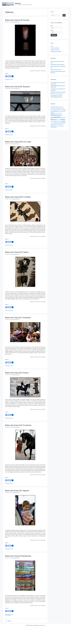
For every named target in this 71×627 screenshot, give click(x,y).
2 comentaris (8, 615)
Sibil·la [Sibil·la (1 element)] (51, 124)
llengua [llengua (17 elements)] (57, 117)
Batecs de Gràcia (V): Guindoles (18, 317)
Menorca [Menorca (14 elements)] (53, 119)
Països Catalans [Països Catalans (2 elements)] (59, 121)
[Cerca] (64, 15)
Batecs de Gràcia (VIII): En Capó (18, 142)
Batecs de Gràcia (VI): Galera (16, 252)
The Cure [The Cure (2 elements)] (57, 124)
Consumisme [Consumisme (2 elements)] (58, 108)
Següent (10, 620)
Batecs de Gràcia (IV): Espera (17, 372)
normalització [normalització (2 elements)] (54, 121)
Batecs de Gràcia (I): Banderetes (18, 556)
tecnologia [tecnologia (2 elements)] (54, 124)
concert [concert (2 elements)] (52, 108)
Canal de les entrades (55, 47)
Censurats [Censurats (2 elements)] (59, 106)
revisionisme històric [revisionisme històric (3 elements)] (57, 122)
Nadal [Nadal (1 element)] (51, 121)
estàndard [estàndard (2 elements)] (63, 111)
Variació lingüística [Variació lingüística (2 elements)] (61, 125)
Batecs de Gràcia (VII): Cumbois (18, 197)
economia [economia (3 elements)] (58, 109)
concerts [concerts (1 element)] (54, 108)
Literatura (11, 79)
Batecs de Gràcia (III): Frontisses (18, 425)
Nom (52, 25)
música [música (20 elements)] (62, 119)
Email (52, 30)
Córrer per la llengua (59, 93)
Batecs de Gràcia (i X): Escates (17, 20)
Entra (52, 46)
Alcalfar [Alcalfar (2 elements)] (52, 106)
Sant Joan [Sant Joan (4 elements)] (63, 122)
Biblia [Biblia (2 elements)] (57, 106)
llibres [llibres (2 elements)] (61, 117)
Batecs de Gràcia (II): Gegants (17, 490)
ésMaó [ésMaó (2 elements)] (55, 127)
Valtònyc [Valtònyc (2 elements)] (56, 125)
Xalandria (18, 3)
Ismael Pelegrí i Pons (55, 82)
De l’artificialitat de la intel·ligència (57, 64)
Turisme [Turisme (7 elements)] (53, 126)
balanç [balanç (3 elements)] (54, 106)
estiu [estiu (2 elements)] (61, 111)
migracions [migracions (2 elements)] (58, 119)
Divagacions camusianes (61, 92)
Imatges (7, 79)
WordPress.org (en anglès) (56, 51)
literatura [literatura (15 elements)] (54, 115)
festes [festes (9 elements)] (52, 113)
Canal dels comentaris (55, 49)
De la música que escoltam (56, 69)
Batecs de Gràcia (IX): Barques (17, 86)
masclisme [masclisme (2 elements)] (64, 117)
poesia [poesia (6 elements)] (63, 121)
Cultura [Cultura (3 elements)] (54, 109)
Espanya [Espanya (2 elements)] (58, 111)
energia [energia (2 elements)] (61, 109)
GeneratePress (42, 625)
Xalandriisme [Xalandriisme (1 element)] (52, 127)
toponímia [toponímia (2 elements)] (61, 124)
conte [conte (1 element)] (61, 108)
